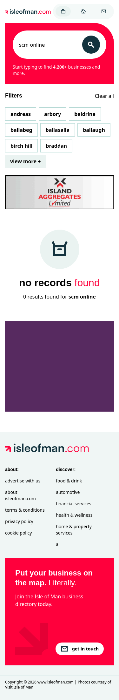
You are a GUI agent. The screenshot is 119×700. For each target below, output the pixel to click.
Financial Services (73, 504)
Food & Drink (69, 481)
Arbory (52, 114)
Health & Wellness (74, 515)
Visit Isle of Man (19, 687)
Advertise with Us (22, 481)
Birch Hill (21, 145)
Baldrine (84, 114)
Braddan (56, 145)
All (58, 544)
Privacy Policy (19, 521)
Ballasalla (58, 129)
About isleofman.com (20, 495)
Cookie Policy (18, 533)
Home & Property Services (74, 529)
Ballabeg (21, 129)
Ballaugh (94, 129)
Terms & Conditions (25, 510)
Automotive (68, 492)
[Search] (91, 45)
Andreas (20, 114)
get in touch (80, 649)
